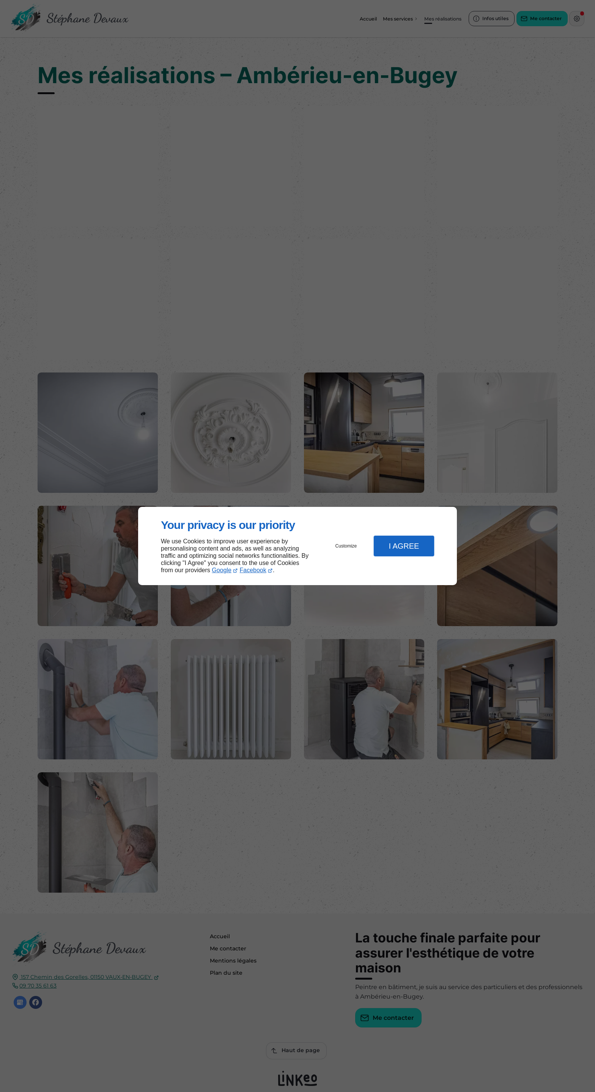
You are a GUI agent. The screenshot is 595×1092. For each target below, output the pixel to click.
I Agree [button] (404, 546)
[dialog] (297, 546)
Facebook (253, 570)
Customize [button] (346, 546)
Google (221, 570)
